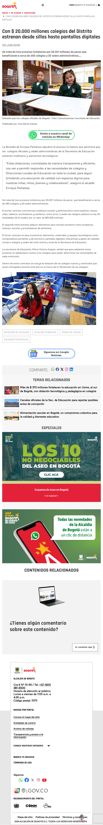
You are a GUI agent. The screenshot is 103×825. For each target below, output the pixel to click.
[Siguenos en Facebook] (21, 780)
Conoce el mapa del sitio (26, 717)
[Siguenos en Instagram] (38, 780)
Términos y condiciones (74, 817)
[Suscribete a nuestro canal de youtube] (44, 780)
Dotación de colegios (16, 332)
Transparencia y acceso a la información (28, 736)
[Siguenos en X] (32, 780)
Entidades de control (24, 722)
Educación (29, 13)
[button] (52, 370)
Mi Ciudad (16, 13)
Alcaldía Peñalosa (45, 332)
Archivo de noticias (23, 728)
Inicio (5, 13)
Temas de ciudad (71, 332)
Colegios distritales (16, 339)
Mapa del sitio (25, 817)
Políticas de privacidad (47, 817)
